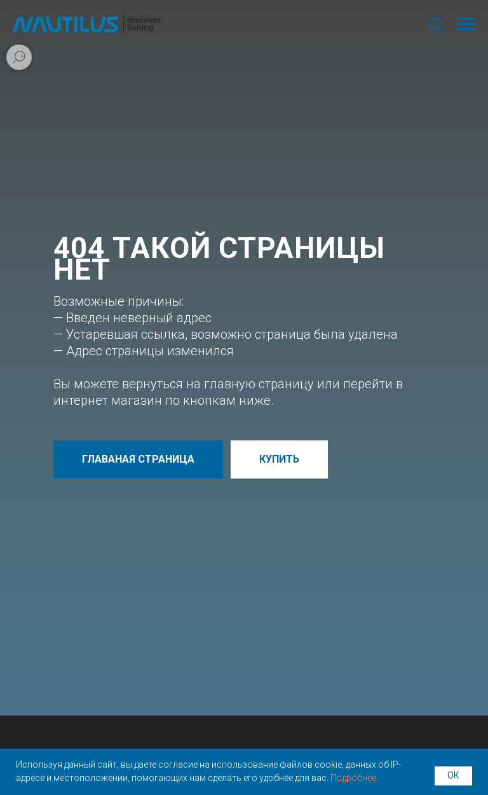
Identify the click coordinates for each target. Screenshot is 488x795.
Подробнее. (354, 778)
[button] (436, 23)
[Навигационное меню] (466, 24)
